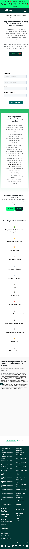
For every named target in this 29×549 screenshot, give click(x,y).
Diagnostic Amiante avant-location (21, 463)
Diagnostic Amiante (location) (14, 323)
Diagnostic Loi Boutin (21, 484)
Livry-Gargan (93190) (10, 384)
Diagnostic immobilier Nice (7, 473)
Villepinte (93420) (18, 388)
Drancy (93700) (12, 377)
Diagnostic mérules (14, 304)
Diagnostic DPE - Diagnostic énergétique (20, 454)
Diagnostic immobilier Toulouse (7, 477)
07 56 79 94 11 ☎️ (16, 53)
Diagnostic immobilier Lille (7, 482)
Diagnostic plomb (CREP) (20, 473)
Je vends (10, 208)
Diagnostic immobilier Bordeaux (7, 465)
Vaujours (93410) (9, 388)
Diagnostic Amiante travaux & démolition (21, 467)
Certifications (19, 521)
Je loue (19, 208)
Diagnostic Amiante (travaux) (14, 332)
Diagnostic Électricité (22, 477)
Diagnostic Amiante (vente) (15, 314)
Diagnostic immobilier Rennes (7, 490)
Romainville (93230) (5, 387)
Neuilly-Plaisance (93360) (22, 384)
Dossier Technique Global (21, 490)
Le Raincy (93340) (20, 385)
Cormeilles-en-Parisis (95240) (12, 376)
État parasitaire (14, 351)
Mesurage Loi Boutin (14, 278)
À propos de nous (6, 538)
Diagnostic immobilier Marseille (7, 457)
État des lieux (19, 497)
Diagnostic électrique (14, 241)
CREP (14, 287)
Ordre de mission (20, 516)
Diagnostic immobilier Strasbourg (7, 486)
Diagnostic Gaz (20, 479)
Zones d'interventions (7, 521)
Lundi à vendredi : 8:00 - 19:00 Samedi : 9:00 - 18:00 (6, 509)
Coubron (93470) (14, 381)
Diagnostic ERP (14, 295)
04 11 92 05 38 (5, 514)
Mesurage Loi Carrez (14, 269)
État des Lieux (14, 342)
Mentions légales (20, 513)
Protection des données (20, 510)
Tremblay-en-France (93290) (16, 383)
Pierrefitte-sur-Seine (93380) (9, 385)
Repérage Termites (14, 260)
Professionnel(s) (5, 536)
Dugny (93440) (5, 383)
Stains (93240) (20, 377)
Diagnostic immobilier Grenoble (7, 498)
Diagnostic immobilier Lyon (7, 461)
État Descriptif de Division (20, 494)
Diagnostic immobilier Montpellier (7, 469)
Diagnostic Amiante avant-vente (21, 459)
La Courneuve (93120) (15, 378)
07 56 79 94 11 (5, 516)
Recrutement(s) (5, 533)
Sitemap (3, 524)
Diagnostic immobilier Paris (7, 453)
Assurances (19, 518)
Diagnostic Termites (21, 470)
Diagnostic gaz (14, 250)
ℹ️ (1, 384)
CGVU (17, 507)
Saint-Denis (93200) (23, 381)
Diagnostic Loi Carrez (21, 482)
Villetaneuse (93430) (16, 374)
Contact (3, 519)
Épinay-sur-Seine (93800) (17, 387)
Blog (2, 531)
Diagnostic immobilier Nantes (7, 494)
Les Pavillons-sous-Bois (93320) (15, 380)
